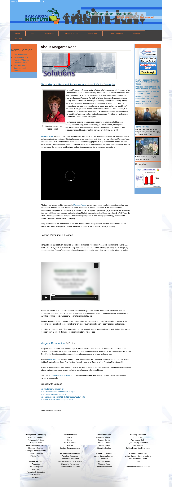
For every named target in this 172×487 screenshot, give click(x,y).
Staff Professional (20, 55)
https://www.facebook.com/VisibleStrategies (58, 392)
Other (138, 461)
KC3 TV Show (69, 443)
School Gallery (104, 445)
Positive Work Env (20, 57)
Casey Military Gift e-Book (70, 467)
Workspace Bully (138, 440)
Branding (17, 71)
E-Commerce (36, 475)
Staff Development (35, 467)
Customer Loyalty (20, 68)
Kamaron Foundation (104, 467)
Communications (71, 33)
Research (49, 33)
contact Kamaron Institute (60, 375)
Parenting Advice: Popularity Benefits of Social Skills (147, 98)
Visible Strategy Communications (138, 456)
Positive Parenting (142, 127)
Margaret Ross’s (79, 205)
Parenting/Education (21, 60)
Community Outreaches (70, 459)
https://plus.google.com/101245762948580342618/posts (63, 397)
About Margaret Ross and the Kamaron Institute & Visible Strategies (78, 84)
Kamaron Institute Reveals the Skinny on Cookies (147, 93)
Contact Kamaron (36, 453)
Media (69, 437)
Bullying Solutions (115, 33)
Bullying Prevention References (138, 448)
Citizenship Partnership (70, 464)
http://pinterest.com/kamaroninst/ (53, 394)
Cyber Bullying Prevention (138, 443)
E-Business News (20, 63)
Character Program (103, 437)
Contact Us (104, 459)
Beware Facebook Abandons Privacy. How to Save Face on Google (147, 82)
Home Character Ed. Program (70, 461)
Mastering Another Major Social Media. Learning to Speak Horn (148, 88)
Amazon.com (53, 359)
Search (14, 1)
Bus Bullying (138, 445)
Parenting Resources (70, 456)
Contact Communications (70, 448)
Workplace (36, 464)
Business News (19, 65)
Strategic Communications (36, 451)
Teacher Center (104, 440)
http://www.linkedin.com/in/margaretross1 (57, 400)
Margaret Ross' (47, 136)
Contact (136, 33)
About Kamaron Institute (103, 456)
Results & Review (104, 443)
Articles (70, 445)
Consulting (92, 33)
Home (18, 33)
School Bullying (138, 437)
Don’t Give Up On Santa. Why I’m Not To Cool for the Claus (147, 103)
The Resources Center (138, 459)
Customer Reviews (103, 461)
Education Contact (104, 448)
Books (69, 440)
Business (35, 477)
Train (33, 33)
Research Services (35, 448)
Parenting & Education (36, 472)
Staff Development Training (36, 445)
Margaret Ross (36, 443)
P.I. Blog (18, 38)
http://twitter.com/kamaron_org (52, 389)
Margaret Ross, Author (53, 343)
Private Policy (35, 456)
